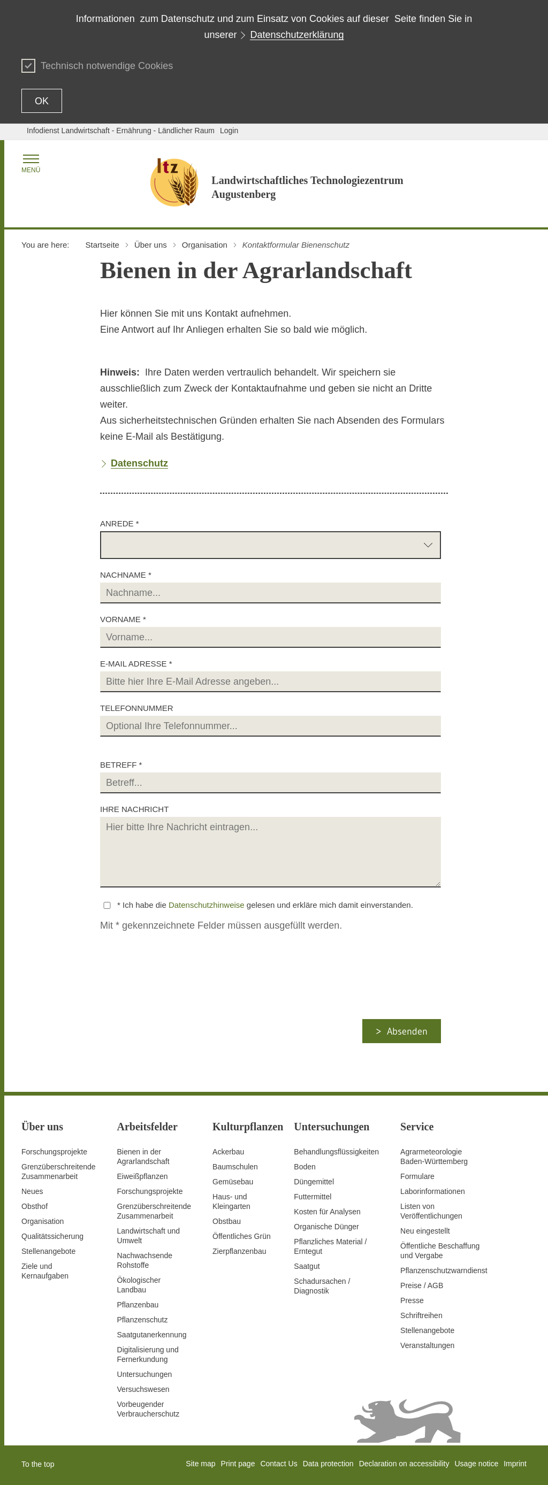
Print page (238, 1463)
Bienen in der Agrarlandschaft (143, 1156)
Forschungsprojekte (54, 1151)
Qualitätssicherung (52, 1236)
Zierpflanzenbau (239, 1251)
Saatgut (306, 1266)
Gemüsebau (232, 1181)
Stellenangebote (48, 1251)
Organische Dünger (326, 1226)
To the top (38, 1464)
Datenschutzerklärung (297, 34)
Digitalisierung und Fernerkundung (148, 1354)
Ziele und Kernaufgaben (44, 1271)
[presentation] (189, 998)
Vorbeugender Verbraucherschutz (148, 1409)
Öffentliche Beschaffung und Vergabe (440, 1251)
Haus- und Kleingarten (231, 1201)
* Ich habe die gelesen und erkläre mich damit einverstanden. (265, 904)
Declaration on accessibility (404, 1463)
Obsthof (34, 1206)
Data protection (328, 1463)
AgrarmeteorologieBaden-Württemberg (434, 1156)
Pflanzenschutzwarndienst (444, 1270)
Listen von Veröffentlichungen (431, 1211)
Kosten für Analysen (327, 1211)
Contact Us (278, 1463)
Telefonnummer (136, 708)
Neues (32, 1191)
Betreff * (121, 764)
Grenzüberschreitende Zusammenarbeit (58, 1171)
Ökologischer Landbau (139, 1285)
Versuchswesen (143, 1389)
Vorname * (123, 619)
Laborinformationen (432, 1191)
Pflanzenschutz (142, 1319)
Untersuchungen (144, 1374)
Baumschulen (235, 1166)
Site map (200, 1463)
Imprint (515, 1463)
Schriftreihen (421, 1315)
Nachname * (125, 574)
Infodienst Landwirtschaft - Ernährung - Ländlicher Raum (121, 130)
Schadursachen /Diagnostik (322, 1286)
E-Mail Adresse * (136, 663)
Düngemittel (314, 1181)
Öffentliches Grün (241, 1236)
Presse (412, 1300)
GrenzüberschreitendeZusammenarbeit (154, 1211)
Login (229, 130)
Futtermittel (312, 1196)
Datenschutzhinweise (207, 904)
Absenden (407, 1031)
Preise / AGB (421, 1285)
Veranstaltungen (427, 1345)
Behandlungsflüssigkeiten (336, 1151)
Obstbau (226, 1221)
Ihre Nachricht (134, 809)
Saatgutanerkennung (152, 1334)
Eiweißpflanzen (142, 1176)
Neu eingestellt (425, 1231)
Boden (304, 1166)
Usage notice (476, 1463)
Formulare (417, 1176)
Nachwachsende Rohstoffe (145, 1260)
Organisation (42, 1221)
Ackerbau (228, 1151)
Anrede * (119, 523)
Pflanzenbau (138, 1304)
